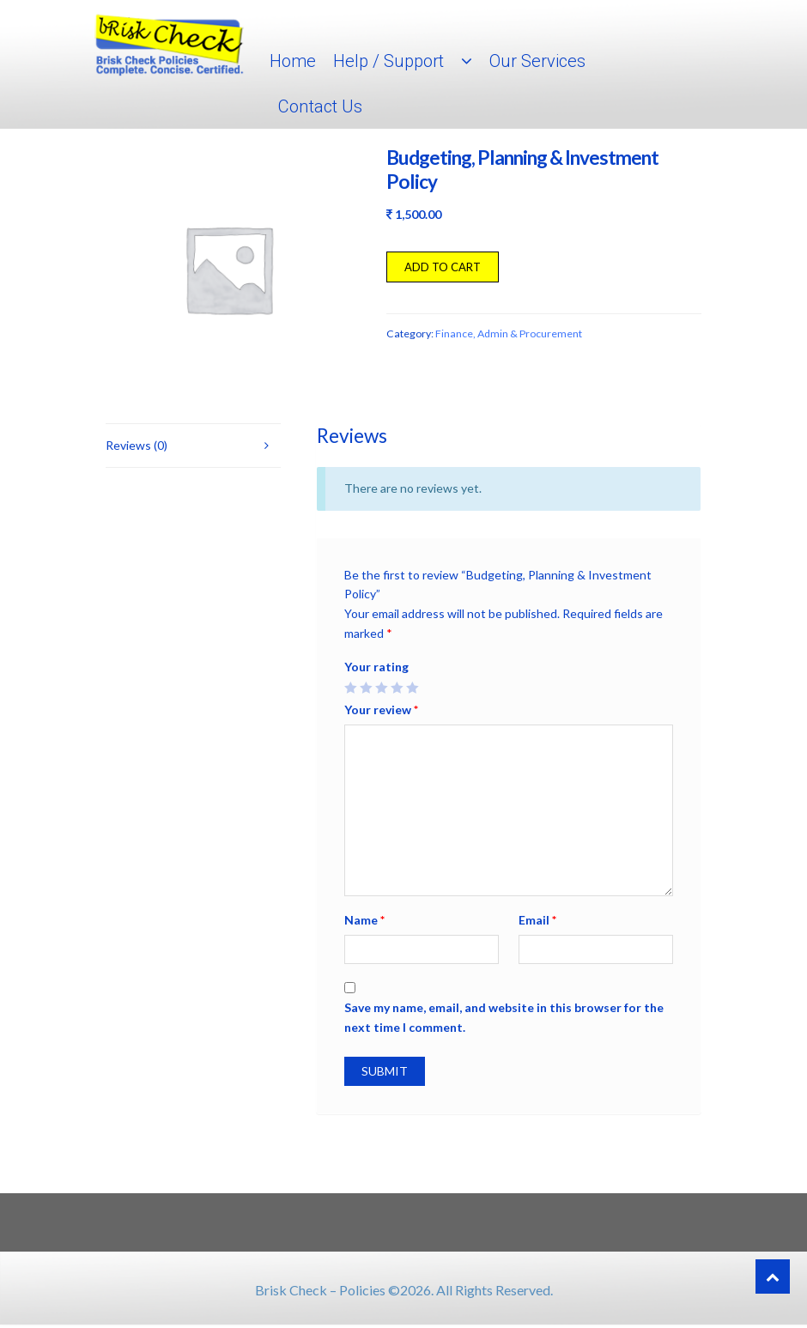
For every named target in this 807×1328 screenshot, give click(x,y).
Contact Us (320, 106)
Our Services (537, 61)
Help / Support (388, 61)
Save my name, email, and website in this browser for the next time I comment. (504, 1017)
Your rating (376, 666)
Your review (381, 709)
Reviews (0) (136, 445)
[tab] (193, 446)
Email (537, 920)
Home (293, 61)
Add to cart (442, 267)
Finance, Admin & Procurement (508, 333)
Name (364, 920)
